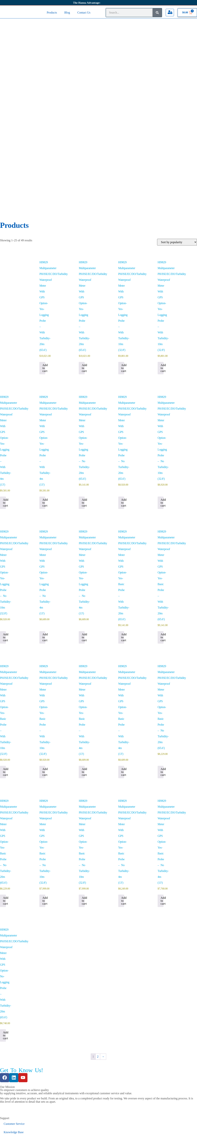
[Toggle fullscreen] (10, 1129)
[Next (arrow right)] (10, 1133)
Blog (67, 12)
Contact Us (83, 12)
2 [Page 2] (97, 917)
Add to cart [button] (43, 229)
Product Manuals (14, 1018)
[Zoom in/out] (3, 1129)
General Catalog (13, 1041)
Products (52, 12)
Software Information (16, 1001)
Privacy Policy (12, 1092)
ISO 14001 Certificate (16, 1050)
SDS (6, 1033)
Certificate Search (14, 1010)
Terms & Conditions (15, 1084)
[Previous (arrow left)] (3, 1133)
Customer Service (14, 985)
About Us (9, 1073)
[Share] (17, 1129)
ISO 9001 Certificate (16, 1058)
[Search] (157, 12)
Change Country (9, 1121)
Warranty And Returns (17, 1101)
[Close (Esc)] (24, 1129)
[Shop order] (177, 103)
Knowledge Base (14, 993)
